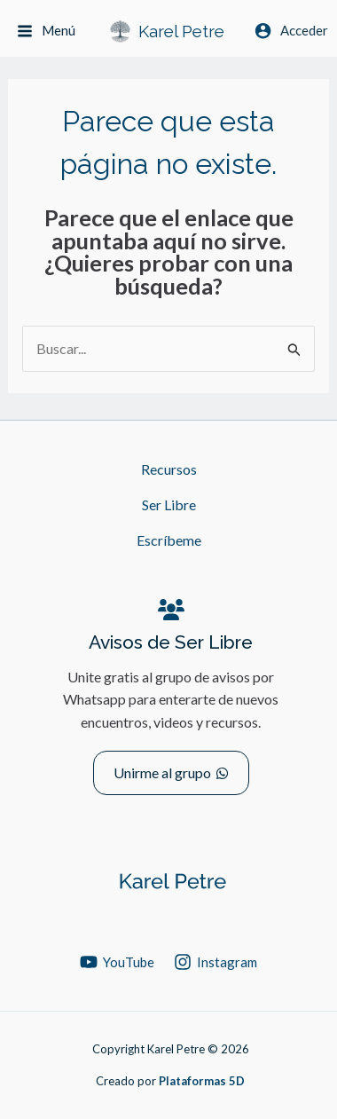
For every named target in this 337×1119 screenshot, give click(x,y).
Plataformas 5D (202, 1081)
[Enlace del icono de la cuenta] (291, 31)
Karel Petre (181, 31)
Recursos (169, 469)
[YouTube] (117, 962)
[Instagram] (215, 962)
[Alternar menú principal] (46, 31)
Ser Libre (169, 504)
